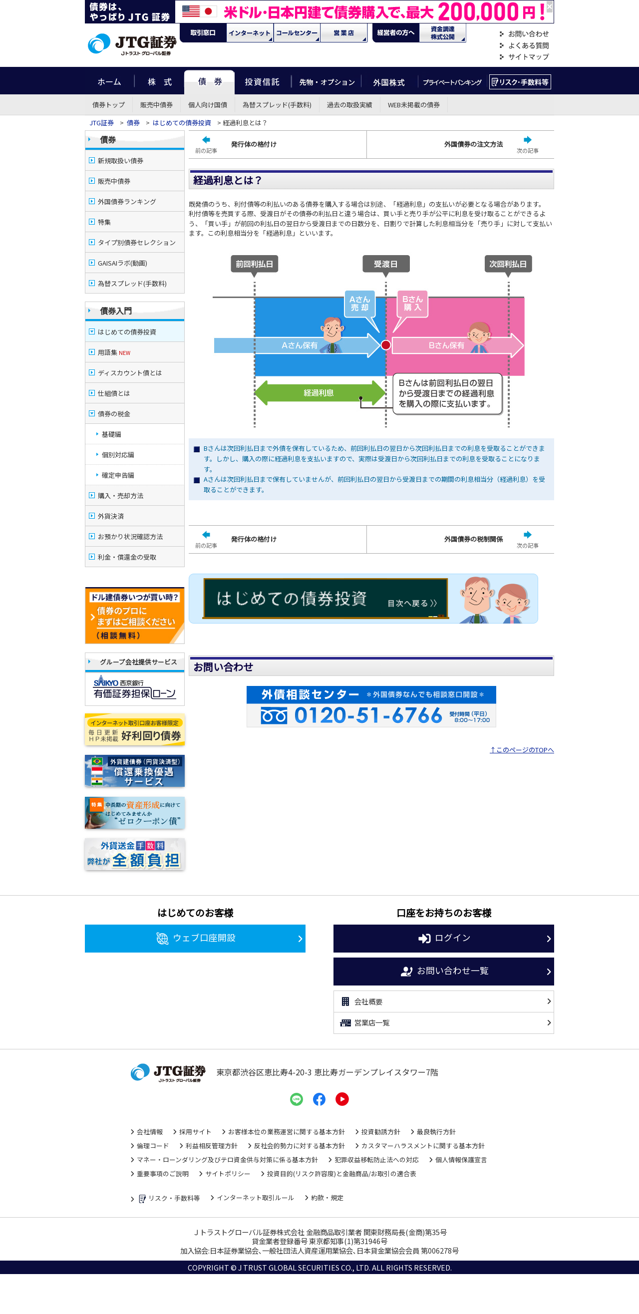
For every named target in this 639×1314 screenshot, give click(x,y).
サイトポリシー (228, 1173)
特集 (104, 222)
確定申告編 (118, 475)
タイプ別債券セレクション (137, 242)
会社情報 (150, 1131)
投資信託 (263, 80)
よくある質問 (524, 45)
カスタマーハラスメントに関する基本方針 (423, 1145)
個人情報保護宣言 (461, 1159)
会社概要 (360, 1001)
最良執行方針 (436, 1131)
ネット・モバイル (250, 32)
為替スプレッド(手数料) (277, 104)
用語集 (114, 352)
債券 (209, 80)
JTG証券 (101, 122)
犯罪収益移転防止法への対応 (376, 1159)
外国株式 (389, 80)
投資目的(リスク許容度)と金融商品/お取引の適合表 (341, 1173)
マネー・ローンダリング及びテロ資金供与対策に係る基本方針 (227, 1159)
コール (297, 32)
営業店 (343, 32)
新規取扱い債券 (120, 160)
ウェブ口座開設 (195, 939)
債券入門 (116, 311)
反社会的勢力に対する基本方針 (299, 1145)
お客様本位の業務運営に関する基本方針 (286, 1131)
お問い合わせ (524, 34)
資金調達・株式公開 (442, 32)
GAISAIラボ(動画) (122, 263)
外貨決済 (111, 516)
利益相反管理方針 (212, 1145)
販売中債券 (156, 104)
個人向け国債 (207, 104)
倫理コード (153, 1145)
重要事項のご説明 (163, 1173)
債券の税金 (114, 413)
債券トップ (108, 104)
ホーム (109, 80)
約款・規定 (327, 1197)
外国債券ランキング (127, 201)
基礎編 (111, 434)
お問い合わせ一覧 (444, 972)
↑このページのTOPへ (522, 749)
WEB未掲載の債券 (414, 104)
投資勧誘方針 (380, 1131)
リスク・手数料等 (168, 1198)
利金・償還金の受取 (127, 557)
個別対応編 (118, 454)
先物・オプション (326, 80)
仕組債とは (114, 393)
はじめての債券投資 (182, 122)
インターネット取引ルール (256, 1197)
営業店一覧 (364, 1022)
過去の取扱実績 (349, 104)
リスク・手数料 (520, 80)
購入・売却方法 (120, 495)
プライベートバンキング (452, 80)
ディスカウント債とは (130, 372)
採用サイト (195, 1131)
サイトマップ (524, 57)
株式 (159, 80)
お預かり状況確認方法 (130, 536)
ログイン (444, 939)
